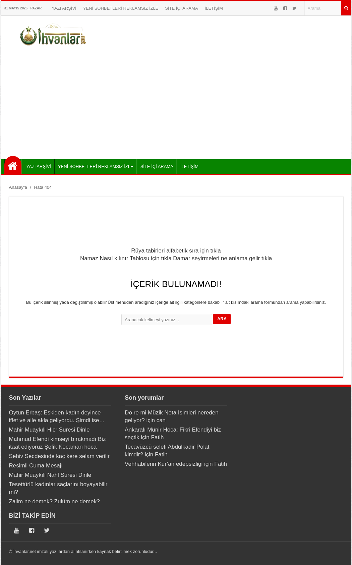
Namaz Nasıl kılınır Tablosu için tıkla (126, 258)
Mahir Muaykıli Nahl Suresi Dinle (50, 475)
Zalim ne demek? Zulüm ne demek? (54, 501)
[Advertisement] (176, 102)
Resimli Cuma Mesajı (36, 465)
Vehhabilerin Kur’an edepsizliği (163, 464)
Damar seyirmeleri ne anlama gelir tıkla (222, 258)
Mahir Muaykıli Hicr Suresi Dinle (49, 430)
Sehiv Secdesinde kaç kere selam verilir (59, 456)
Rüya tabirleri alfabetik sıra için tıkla (176, 250)
